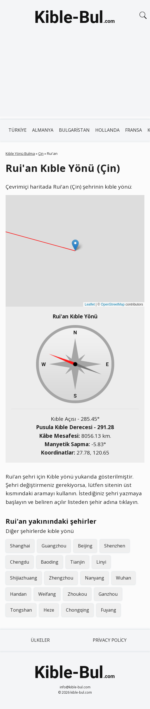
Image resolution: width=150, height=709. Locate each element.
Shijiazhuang (23, 578)
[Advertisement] (75, 78)
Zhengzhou (61, 578)
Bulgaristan (74, 130)
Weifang (47, 594)
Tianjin (77, 562)
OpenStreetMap (113, 304)
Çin (41, 153)
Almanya (42, 130)
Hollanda (107, 130)
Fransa (133, 130)
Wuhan (123, 578)
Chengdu (19, 562)
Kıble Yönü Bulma (20, 153)
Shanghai (20, 546)
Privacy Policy (110, 640)
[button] (75, 245)
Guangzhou (54, 546)
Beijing (85, 546)
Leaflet (90, 304)
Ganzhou (108, 594)
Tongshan (21, 610)
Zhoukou (77, 594)
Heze (49, 610)
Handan (18, 594)
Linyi (101, 562)
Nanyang (94, 578)
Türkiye (17, 130)
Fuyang (108, 610)
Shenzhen (114, 546)
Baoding (49, 562)
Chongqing (77, 610)
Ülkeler (40, 640)
